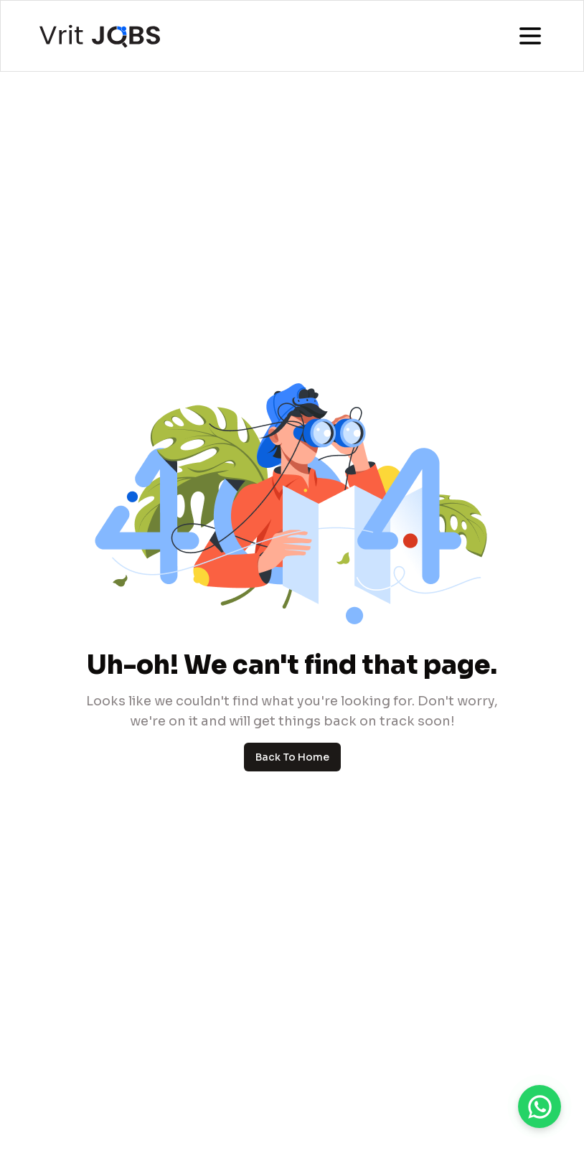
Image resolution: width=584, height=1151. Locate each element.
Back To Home (292, 757)
